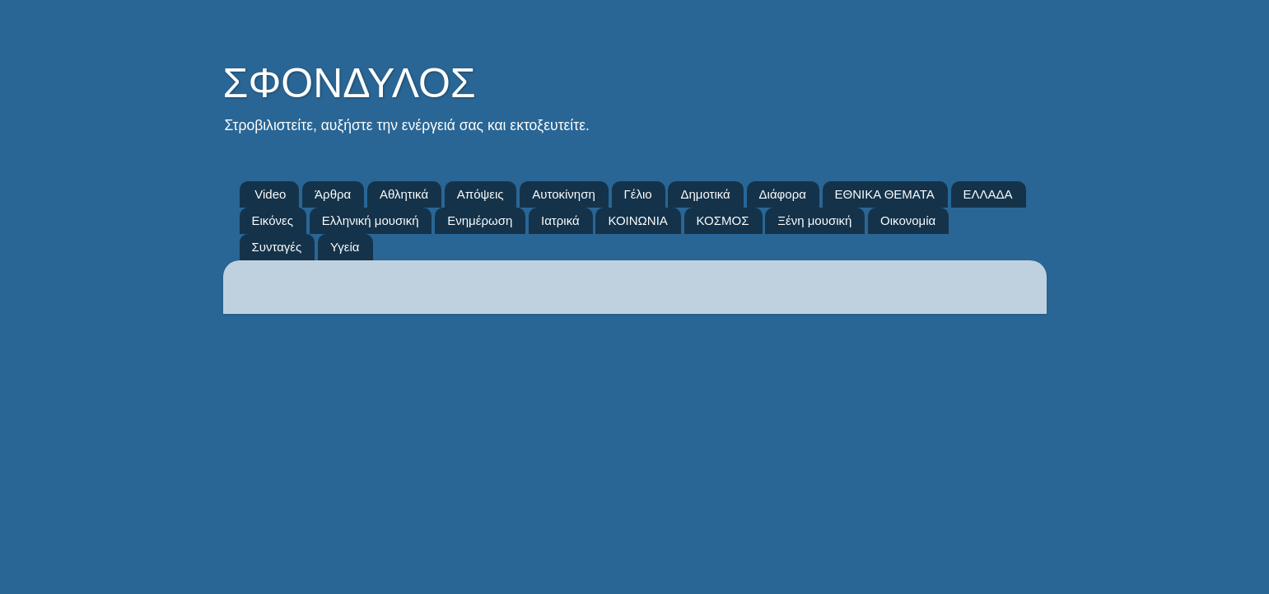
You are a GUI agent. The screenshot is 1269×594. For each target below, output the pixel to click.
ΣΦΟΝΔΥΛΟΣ (349, 83)
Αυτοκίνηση (563, 194)
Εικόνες (272, 220)
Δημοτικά (705, 194)
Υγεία (344, 247)
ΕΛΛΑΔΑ (988, 194)
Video (270, 194)
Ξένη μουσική (814, 220)
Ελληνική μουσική (370, 220)
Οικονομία (907, 220)
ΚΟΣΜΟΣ (723, 220)
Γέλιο (638, 194)
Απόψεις (480, 194)
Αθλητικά (404, 194)
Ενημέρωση (479, 220)
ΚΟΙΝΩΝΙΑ (637, 220)
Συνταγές (277, 247)
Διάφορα (782, 194)
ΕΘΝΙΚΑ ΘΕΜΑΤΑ (885, 194)
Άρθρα (333, 194)
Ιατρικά (560, 220)
